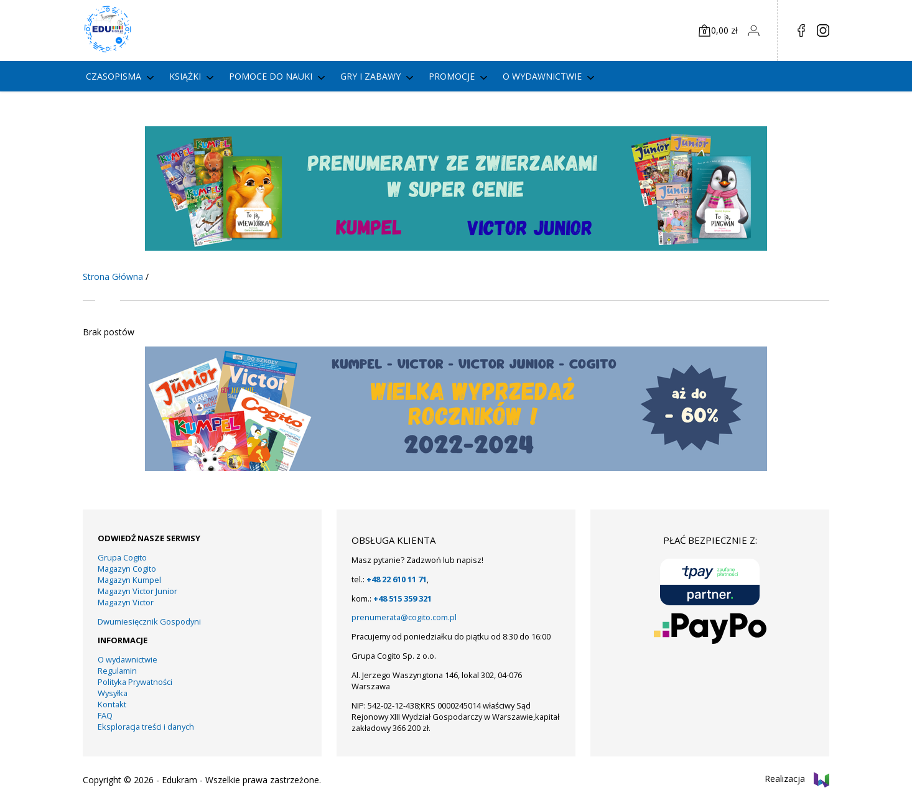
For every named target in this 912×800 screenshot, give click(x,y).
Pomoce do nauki (270, 76)
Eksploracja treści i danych (146, 726)
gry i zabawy (370, 76)
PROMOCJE (452, 76)
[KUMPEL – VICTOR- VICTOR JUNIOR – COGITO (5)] (456, 247)
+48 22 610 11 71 (396, 579)
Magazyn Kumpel (129, 579)
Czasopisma (113, 76)
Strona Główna (113, 276)
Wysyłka (113, 693)
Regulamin (117, 670)
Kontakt (112, 704)
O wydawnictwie (542, 76)
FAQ (105, 715)
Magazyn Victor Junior (137, 591)
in (823, 30)
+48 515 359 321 (402, 598)
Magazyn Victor (126, 602)
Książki (185, 76)
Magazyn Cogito (127, 568)
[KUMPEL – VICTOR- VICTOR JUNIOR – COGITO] (456, 467)
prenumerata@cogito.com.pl (404, 617)
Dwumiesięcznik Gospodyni (149, 621)
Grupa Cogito (122, 557)
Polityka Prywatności (135, 681)
